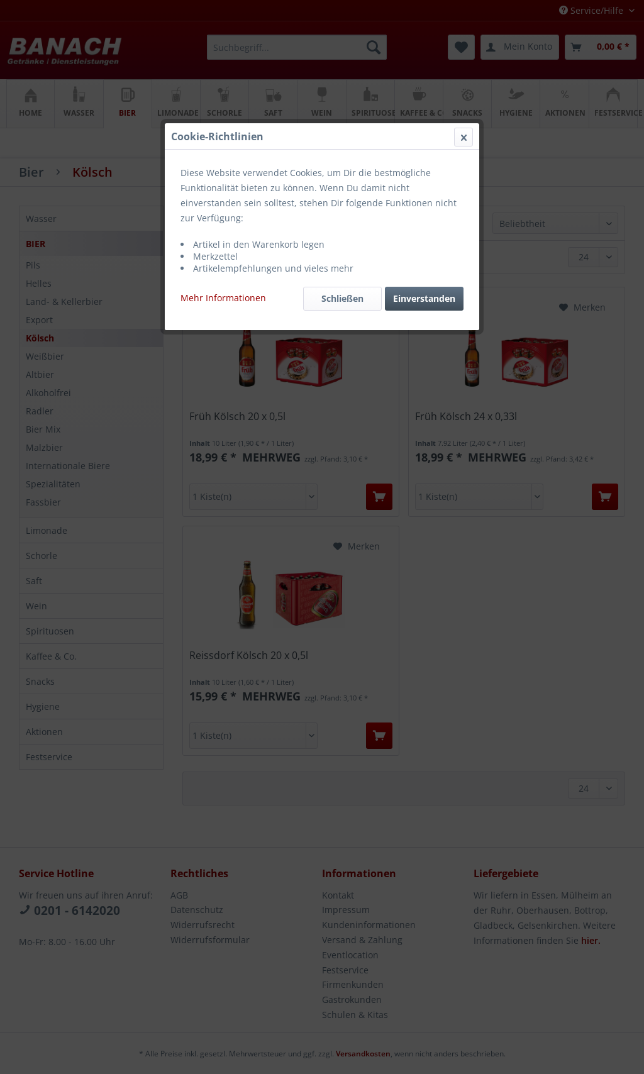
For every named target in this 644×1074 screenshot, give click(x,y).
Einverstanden (424, 298)
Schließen (342, 298)
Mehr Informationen (223, 298)
